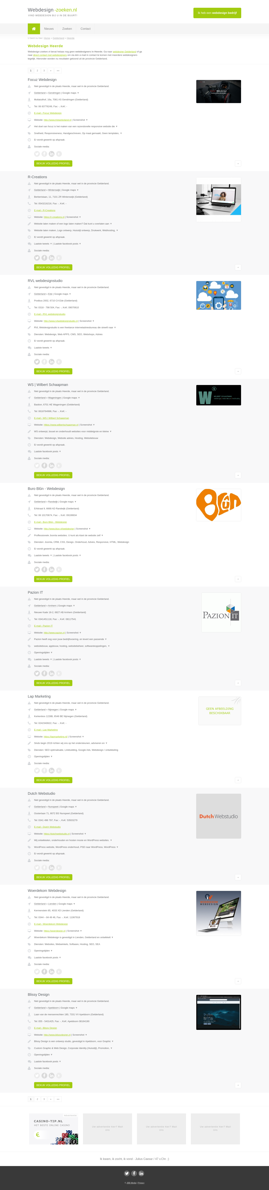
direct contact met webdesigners (50, 55)
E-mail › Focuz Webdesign (48, 113)
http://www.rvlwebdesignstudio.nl (61, 321)
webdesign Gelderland (124, 51)
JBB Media (131, 1183)
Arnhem (52, 605)
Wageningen (54, 397)
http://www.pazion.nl (54, 632)
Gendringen (54, 93)
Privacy (141, 1183)
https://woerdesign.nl (54, 930)
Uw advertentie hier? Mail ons (107, 1128)
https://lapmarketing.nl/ (55, 736)
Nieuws (49, 28)
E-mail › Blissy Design (45, 1028)
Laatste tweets (43, 243)
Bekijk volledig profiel (53, 163)
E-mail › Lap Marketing (46, 729)
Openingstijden (43, 652)
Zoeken (67, 28)
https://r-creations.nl (54, 217)
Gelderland (40, 93)
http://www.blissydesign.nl (57, 1034)
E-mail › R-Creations (44, 210)
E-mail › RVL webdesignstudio (49, 314)
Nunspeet (53, 806)
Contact (86, 28)
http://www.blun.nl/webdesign (59, 528)
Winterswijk (54, 190)
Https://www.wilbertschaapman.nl (61, 424)
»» (58, 70)
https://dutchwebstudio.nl (57, 833)
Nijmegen (53, 709)
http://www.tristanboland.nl (57, 120)
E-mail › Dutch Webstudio (47, 827)
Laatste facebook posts (67, 243)
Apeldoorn (53, 1007)
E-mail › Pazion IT (43, 625)
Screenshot (80, 120)
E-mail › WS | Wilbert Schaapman (51, 418)
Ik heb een (217, 12)
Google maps (70, 93)
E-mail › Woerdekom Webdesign (51, 924)
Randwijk (53, 501)
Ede (50, 294)
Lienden (52, 903)
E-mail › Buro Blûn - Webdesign (50, 522)
